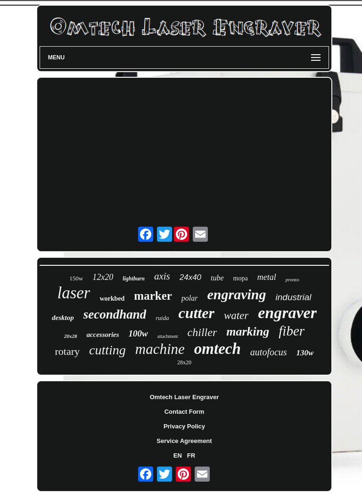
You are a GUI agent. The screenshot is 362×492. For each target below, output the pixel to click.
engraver (287, 312)
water (236, 315)
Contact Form (185, 411)
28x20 (184, 362)
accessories (102, 334)
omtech (217, 348)
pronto (292, 279)
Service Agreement (184, 440)
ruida (162, 317)
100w (138, 333)
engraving (236, 294)
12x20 (102, 277)
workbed (111, 298)
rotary (67, 351)
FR (191, 455)
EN (177, 455)
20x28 (70, 336)
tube (217, 278)
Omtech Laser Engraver (184, 397)
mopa (240, 278)
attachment (167, 336)
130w (305, 352)
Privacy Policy (184, 426)
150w (76, 278)
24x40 (190, 277)
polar (189, 298)
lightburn (134, 278)
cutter (196, 312)
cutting (107, 350)
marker (153, 295)
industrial (294, 297)
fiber (291, 330)
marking (247, 331)
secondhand (115, 314)
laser (73, 293)
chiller (202, 332)
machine (160, 349)
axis (162, 276)
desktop (63, 317)
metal (266, 277)
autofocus (268, 352)
